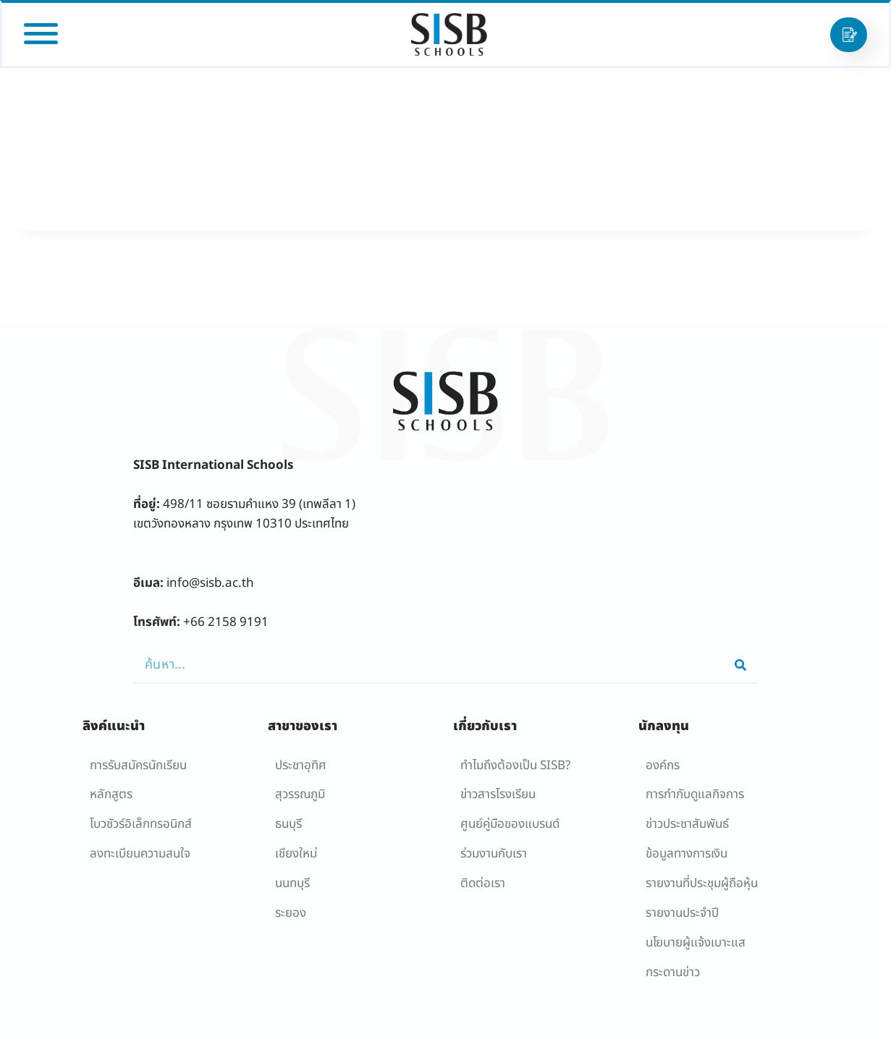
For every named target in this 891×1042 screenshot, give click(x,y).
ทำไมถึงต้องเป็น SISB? (515, 765)
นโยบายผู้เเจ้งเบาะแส (696, 942)
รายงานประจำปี (682, 913)
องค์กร (663, 765)
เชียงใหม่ (296, 853)
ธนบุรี (288, 824)
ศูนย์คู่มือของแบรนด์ (509, 824)
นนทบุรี (292, 883)
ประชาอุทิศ (300, 765)
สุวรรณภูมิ (300, 794)
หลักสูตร (111, 794)
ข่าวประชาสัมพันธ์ (687, 824)
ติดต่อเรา (482, 883)
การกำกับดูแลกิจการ (695, 794)
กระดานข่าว (673, 972)
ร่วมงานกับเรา (493, 853)
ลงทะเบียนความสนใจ (140, 853)
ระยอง (290, 913)
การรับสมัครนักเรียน (138, 765)
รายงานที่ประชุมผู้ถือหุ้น (702, 883)
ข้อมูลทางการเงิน (686, 853)
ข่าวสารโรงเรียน (498, 794)
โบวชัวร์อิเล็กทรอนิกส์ (141, 824)
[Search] (740, 665)
